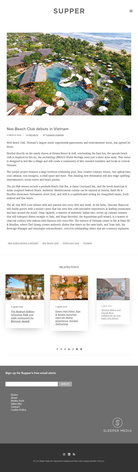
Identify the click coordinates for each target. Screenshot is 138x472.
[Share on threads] (65, 349)
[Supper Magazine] (69, 11)
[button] (131, 11)
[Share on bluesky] (77, 349)
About (14, 397)
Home (14, 394)
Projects (33, 135)
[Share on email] (81, 349)
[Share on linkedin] (69, 349)
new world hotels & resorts (23, 243)
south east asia (71, 243)
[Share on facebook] (57, 349)
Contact (15, 406)
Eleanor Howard (55, 135)
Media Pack (17, 400)
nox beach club (50, 243)
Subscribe (16, 403)
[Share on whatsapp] (73, 349)
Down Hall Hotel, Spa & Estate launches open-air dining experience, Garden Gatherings (68, 312)
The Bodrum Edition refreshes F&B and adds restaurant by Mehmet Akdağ (23, 313)
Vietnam (87, 243)
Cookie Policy (18, 409)
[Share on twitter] (61, 349)
